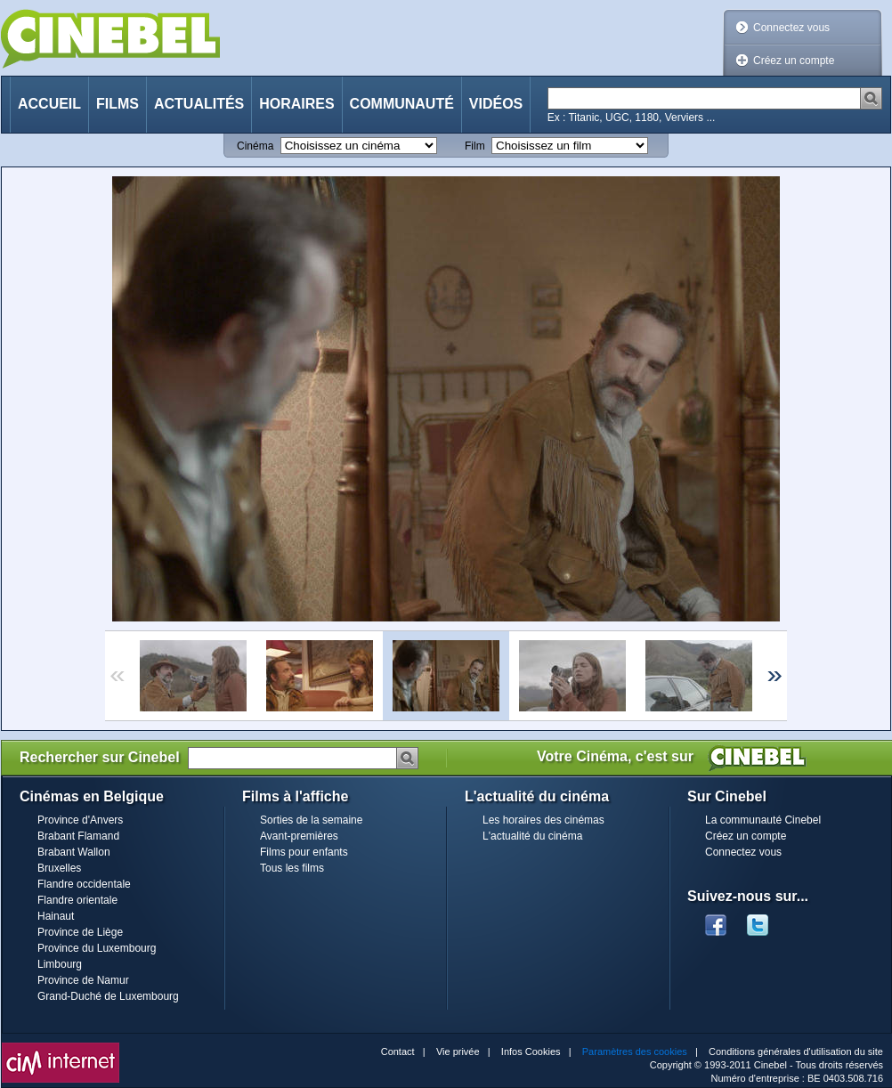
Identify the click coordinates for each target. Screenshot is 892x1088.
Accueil (49, 103)
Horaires (296, 103)
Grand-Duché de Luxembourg (108, 996)
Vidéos (496, 103)
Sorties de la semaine (311, 820)
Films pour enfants (304, 852)
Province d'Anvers (80, 820)
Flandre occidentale (84, 884)
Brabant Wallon (73, 852)
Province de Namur (83, 980)
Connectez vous (791, 27)
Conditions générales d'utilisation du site (796, 1051)
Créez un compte (793, 60)
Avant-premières (299, 836)
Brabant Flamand (78, 836)
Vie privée (458, 1051)
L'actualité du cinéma (532, 836)
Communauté (402, 103)
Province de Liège (80, 932)
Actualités (199, 103)
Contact (398, 1051)
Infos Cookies (531, 1051)
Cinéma (255, 146)
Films (117, 103)
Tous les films (292, 868)
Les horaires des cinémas (543, 820)
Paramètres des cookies (634, 1051)
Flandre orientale (77, 900)
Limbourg (59, 964)
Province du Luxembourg (96, 948)
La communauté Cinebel (763, 820)
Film (475, 146)
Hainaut (55, 916)
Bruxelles (59, 868)
